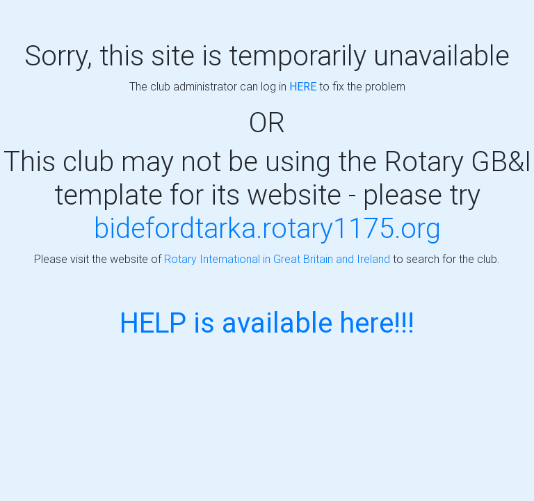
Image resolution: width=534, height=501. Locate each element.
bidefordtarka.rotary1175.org (267, 228)
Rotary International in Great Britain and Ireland (277, 259)
